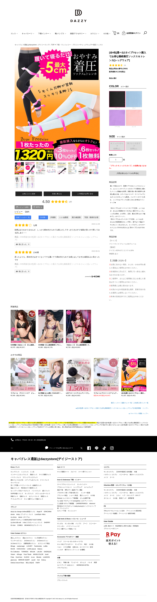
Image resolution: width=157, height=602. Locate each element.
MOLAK (32, 551)
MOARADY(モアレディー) (33, 525)
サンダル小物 (69, 523)
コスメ (118, 495)
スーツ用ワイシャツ (85, 472)
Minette (38, 557)
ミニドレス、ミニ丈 (27, 472)
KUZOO (26, 557)
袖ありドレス (15, 488)
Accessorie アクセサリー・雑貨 (68, 537)
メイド (106, 477)
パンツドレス (36, 491)
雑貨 (95, 562)
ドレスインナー (82, 484)
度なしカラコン (16, 538)
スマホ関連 (67, 547)
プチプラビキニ (62, 568)
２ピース (74, 472)
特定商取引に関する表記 (123, 526)
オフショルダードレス (42, 493)
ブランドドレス (62, 580)
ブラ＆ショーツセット (64, 487)
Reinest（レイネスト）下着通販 (67, 498)
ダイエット (107, 498)
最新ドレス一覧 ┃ (128, 403)
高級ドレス (33, 474)
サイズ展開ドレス (45, 474)
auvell (33, 560)
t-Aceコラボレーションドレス (32, 522)
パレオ (90, 562)
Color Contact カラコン (19, 533)
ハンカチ (60, 549)
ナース (112, 477)
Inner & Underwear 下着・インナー (69, 479)
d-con (33, 557)
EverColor (19, 557)
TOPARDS (24, 551)
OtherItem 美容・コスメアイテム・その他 (118, 485)
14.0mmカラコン (29, 540)
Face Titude (27, 554)
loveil (46, 554)
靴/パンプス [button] (60, 34)
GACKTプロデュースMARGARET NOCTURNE (26, 520)
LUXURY (29, 546)
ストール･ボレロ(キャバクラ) (73, 541)
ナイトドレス (44, 480)
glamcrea (14, 560)
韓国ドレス (44, 496)
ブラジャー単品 (62, 495)
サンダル (60, 523)
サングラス (78, 544)
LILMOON (46, 557)
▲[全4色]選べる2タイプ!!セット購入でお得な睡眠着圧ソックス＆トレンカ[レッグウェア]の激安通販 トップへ (112, 408)
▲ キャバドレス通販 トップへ (138, 413)
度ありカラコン (28, 538)
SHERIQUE (47, 551)
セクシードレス (34, 496)
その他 (92, 495)
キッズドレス (29, 493)
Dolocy (43, 560)
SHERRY (47, 522)
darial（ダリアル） (24, 517)
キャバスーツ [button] (28, 34)
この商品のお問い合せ (85, 194)
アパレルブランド (16, 499)
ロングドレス (15, 472)
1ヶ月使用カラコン (41, 538)
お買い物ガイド (109, 526)
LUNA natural (31, 549)
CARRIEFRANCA (81, 503)
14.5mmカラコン (42, 540)
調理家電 (131, 498)
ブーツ (85, 523)
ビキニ (59, 562)
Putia (12, 557)
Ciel (38, 560)
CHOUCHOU (21, 549)
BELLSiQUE (30, 562)
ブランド (13, 507)
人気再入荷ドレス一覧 (141, 403)
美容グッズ (122, 498)
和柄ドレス (14, 496)
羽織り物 (66, 562)
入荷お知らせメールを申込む (128, 173)
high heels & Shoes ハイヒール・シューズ (71, 519)
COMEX (20, 525)
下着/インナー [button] (44, 34)
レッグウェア (78, 487)
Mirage (13, 546)
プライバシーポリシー (111, 528)
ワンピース (74, 562)
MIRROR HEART (24, 560)
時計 (85, 544)
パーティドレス (16, 477)
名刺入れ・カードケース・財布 (83, 547)
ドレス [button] (14, 34)
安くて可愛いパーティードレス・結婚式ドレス (26, 485)
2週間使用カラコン (30, 543)
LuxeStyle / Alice (40, 514)
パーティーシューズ (72, 526)
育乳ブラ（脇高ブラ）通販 (73, 490)
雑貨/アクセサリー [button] (78, 34)
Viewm (13, 554)
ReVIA (13, 549)
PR (105, 506)
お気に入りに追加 (28, 194)
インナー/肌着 (85, 492)
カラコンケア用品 (44, 543)
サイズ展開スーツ (63, 472)
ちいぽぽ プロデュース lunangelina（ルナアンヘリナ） (75, 501)
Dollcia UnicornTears (17, 562)
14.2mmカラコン (16, 543)
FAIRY (38, 562)
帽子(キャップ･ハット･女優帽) (75, 549)
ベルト (59, 547)
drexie (13, 514)
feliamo (40, 549)
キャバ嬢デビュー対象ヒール (66, 529)
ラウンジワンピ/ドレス (30, 477)
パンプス (78, 523)
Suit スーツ (61, 467)
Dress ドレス (15, 467)
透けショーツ (84, 495)
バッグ (59, 541)
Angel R (39, 511)
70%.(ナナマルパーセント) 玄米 (114, 511)
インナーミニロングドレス (19, 474)
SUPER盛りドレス (17, 493)
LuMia (45, 546)
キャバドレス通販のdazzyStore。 (86, 423)
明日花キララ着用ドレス (29, 488)
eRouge (19, 554)
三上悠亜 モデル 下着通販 (65, 503)
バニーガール (123, 474)
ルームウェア (88, 487)
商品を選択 (112, 78)
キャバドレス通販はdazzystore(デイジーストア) (46, 459)
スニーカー (92, 523)
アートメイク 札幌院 (110, 513)
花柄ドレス (23, 496)
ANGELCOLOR (38, 554)
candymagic (21, 546)
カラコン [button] (94, 34)
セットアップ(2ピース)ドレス (20, 491)
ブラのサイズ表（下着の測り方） (68, 492)
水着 (58, 557)
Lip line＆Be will (16, 522)
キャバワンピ (15, 482)
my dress (14, 517)
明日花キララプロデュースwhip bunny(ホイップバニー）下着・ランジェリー (76, 507)
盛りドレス (46, 491)
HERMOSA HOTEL (83, 565)
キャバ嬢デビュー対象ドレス (33, 499)
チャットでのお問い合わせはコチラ (59, 448)
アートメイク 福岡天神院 (127, 513)
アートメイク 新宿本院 (133, 511)
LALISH (39, 551)
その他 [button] (106, 34)
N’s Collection (15, 551)
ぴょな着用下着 (85, 498)
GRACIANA (47, 511)
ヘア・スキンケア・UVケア (131, 495)
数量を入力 (112, 155)
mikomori (92, 503)
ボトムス (83, 562)
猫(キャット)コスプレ (137, 474)
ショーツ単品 (73, 495)
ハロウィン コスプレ (110, 474)
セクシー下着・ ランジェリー (67, 511)
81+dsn (13, 525)
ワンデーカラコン (16, 540)
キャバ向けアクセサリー (65, 544)
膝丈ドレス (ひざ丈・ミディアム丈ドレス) (24, 480)
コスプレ (107, 467)
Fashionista (38, 546)
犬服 (135, 472)
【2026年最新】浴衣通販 (124, 472)
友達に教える (57, 194)
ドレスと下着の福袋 (63, 576)
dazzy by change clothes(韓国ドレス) (23, 511)
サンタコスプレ (109, 472)
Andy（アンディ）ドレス (24, 514)
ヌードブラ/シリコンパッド (66, 484)
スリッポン (61, 526)
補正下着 (60, 490)
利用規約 (136, 526)
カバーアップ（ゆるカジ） (66, 565)
